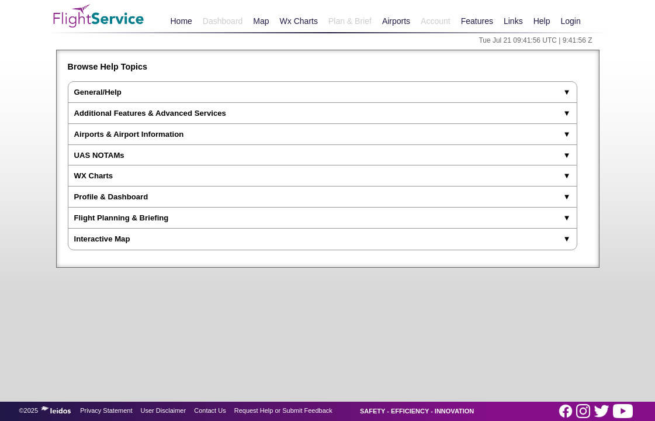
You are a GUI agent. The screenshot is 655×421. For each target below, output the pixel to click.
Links (513, 21)
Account (435, 21)
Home (181, 21)
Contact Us (210, 410)
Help (541, 21)
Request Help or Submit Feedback (283, 410)
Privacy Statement (106, 410)
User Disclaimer (163, 410)
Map (261, 21)
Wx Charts (299, 21)
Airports (396, 21)
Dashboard (223, 21)
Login (570, 21)
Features (477, 21)
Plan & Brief (350, 21)
